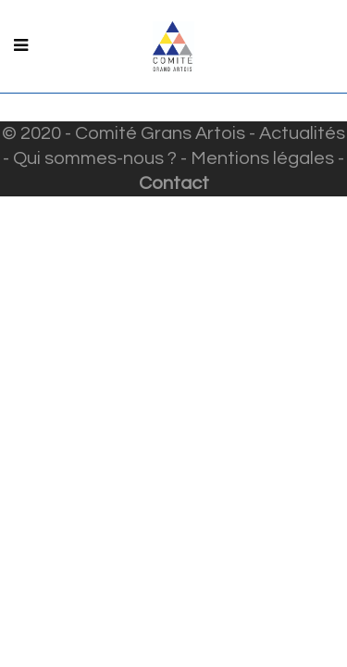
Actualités (302, 133)
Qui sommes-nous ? (95, 158)
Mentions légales (262, 158)
